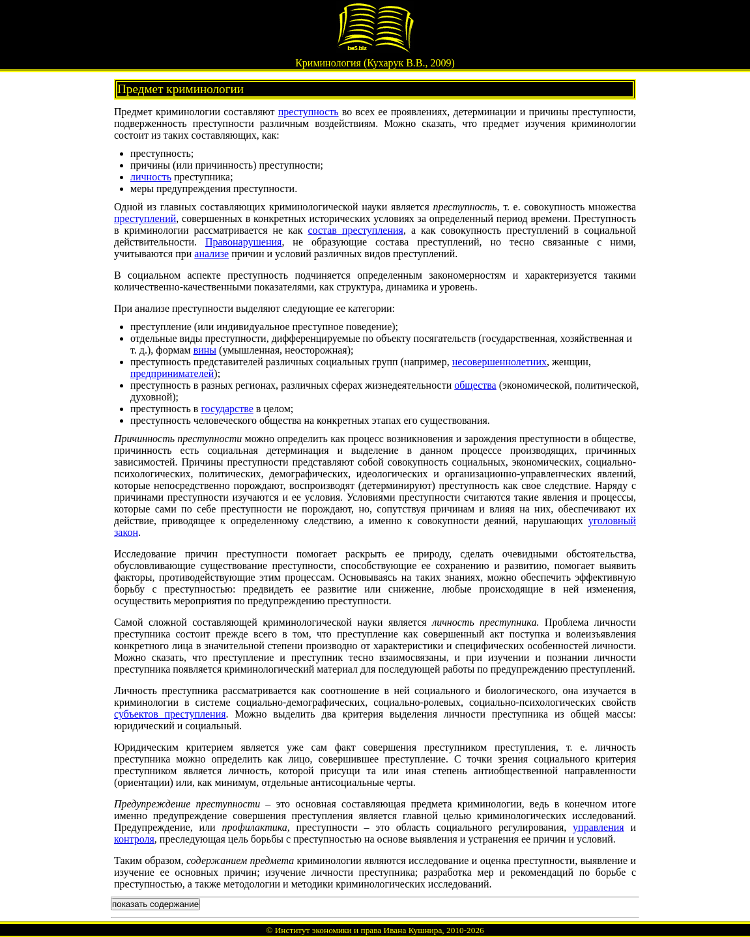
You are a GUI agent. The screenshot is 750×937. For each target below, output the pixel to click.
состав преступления (355, 230)
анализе (211, 253)
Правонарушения (243, 241)
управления (598, 827)
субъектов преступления (170, 714)
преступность (308, 111)
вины (205, 350)
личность (150, 176)
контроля (134, 839)
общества (475, 385)
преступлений (145, 218)
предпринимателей (172, 373)
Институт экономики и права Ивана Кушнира (358, 930)
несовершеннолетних (499, 361)
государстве (227, 408)
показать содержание (155, 904)
